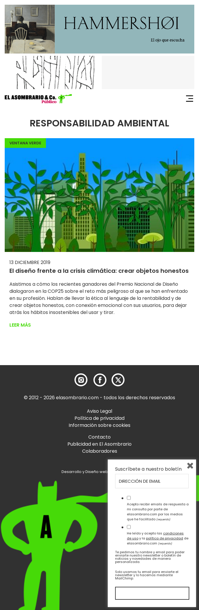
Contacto (99, 437)
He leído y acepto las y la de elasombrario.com (157, 538)
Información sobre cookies (99, 425)
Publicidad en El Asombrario (99, 444)
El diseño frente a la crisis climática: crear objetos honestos (99, 271)
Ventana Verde (25, 143)
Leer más (20, 325)
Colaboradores (99, 451)
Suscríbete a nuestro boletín (148, 469)
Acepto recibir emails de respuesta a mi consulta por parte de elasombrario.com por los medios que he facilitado (158, 511)
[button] (38, 98)
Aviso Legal (99, 411)
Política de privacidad (99, 418)
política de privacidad (164, 538)
